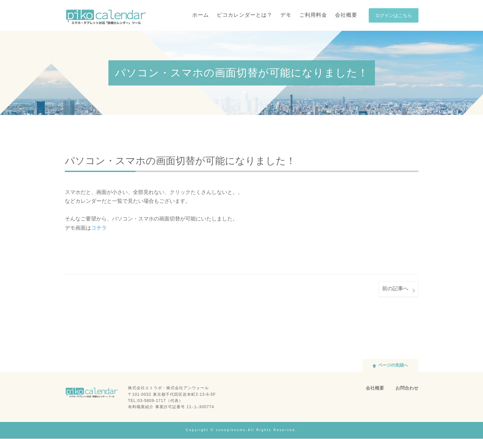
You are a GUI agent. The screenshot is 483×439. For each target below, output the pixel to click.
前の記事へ (395, 289)
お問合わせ (407, 388)
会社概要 (375, 388)
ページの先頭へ (393, 366)
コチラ (99, 228)
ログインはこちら (393, 16)
